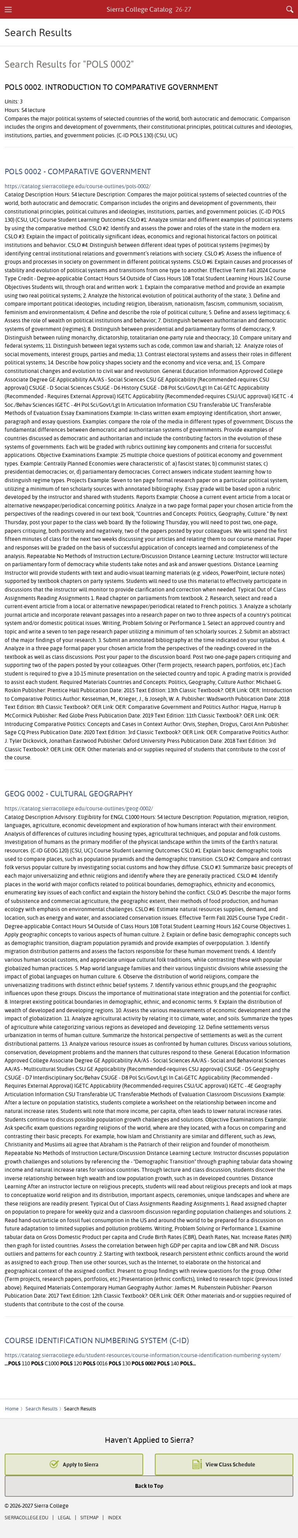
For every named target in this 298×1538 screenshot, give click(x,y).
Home (12, 1408)
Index (114, 1518)
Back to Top (149, 1485)
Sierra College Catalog (149, 9)
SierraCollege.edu (27, 1518)
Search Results (41, 1408)
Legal (64, 1518)
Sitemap (89, 1518)
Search (290, 9)
